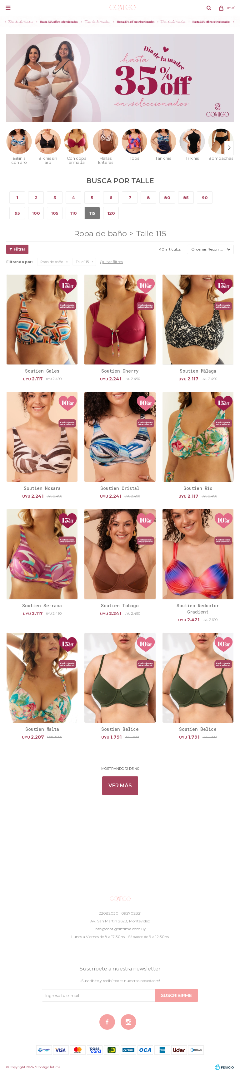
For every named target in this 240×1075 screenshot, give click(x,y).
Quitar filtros (111, 261)
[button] (208, 8)
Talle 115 (82, 262)
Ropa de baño (51, 262)
